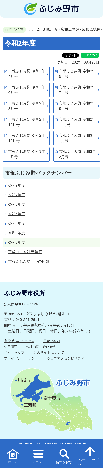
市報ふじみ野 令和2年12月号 (26, 138)
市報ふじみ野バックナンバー (38, 173)
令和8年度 (16, 185)
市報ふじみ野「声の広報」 (30, 261)
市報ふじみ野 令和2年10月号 (26, 122)
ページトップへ (88, 456)
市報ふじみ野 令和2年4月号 (26, 74)
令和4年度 (16, 223)
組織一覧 (50, 29)
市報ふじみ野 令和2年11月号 (77, 122)
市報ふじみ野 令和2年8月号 (26, 106)
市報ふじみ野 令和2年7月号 (77, 90)
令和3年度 (16, 233)
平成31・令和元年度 (25, 252)
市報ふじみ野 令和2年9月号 (77, 106)
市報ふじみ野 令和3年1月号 (77, 138)
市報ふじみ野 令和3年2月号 (26, 154)
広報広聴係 (91, 29)
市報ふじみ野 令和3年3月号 (77, 154)
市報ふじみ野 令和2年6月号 (26, 90)
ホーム (35, 29)
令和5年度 (16, 214)
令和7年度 (16, 195)
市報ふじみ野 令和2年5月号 (77, 74)
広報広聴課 (70, 29)
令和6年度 (16, 204)
